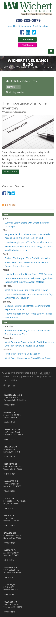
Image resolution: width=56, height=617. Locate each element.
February (7, 285)
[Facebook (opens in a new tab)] (22, 32)
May (5, 230)
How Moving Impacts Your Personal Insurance (28, 242)
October (7, 349)
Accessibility (10, 380)
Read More (10, 171)
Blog (34, 372)
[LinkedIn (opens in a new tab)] (28, 32)
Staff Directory (40, 25)
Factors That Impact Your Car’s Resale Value (27, 258)
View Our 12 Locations (19, 25)
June (5, 218)
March (6, 269)
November (8, 338)
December (8, 326)
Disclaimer (28, 376)
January (7, 301)
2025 (5, 322)
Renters (11, 86)
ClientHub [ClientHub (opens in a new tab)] (27, 39)
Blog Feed (9, 204)
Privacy (16, 376)
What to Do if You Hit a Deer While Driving (26, 289)
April (5, 254)
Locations (45, 372)
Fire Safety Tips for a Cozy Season (22, 353)
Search (6, 376)
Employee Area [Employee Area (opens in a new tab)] (45, 376)
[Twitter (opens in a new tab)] (34, 32)
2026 (5, 214)
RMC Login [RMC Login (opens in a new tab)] (27, 44)
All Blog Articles (15, 92)
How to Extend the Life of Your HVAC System (28, 273)
